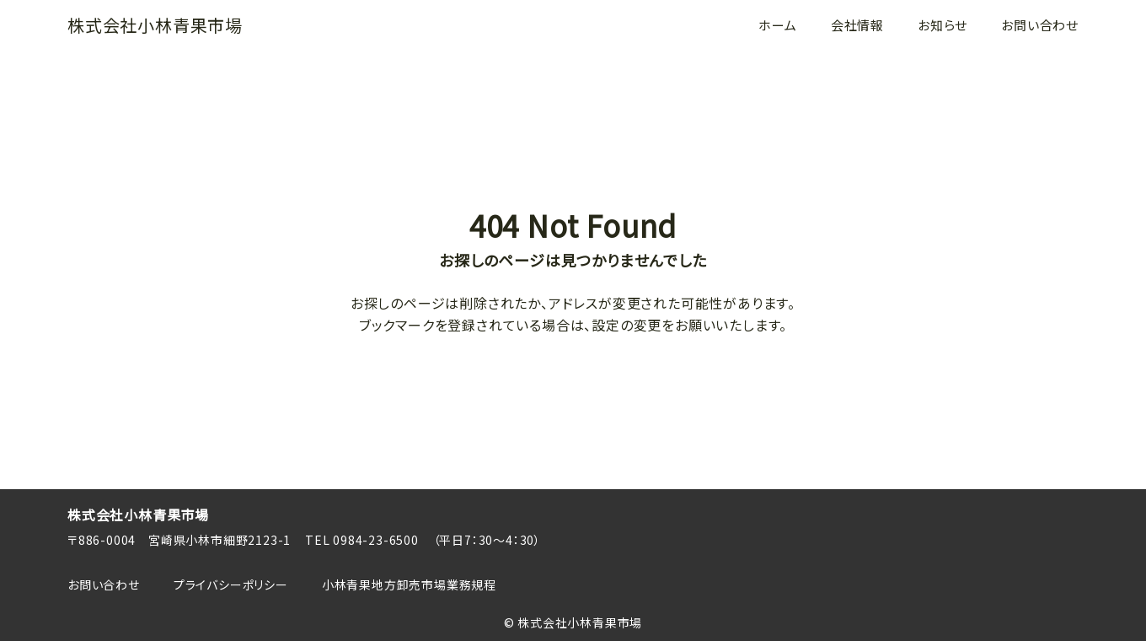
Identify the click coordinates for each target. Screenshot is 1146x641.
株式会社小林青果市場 (155, 25)
